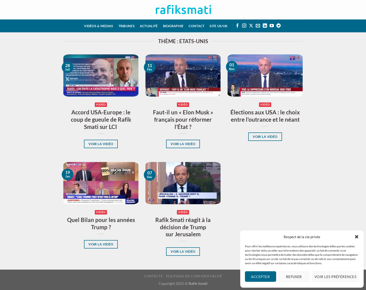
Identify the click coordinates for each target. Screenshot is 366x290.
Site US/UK (219, 26)
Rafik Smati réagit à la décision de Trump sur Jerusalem (183, 227)
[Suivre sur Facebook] (237, 25)
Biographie (173, 26)
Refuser (294, 277)
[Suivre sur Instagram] (244, 25)
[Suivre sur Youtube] (272, 25)
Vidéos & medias (98, 26)
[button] (356, 236)
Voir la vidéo (100, 144)
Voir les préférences (335, 277)
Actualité (149, 26)
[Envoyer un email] (258, 25)
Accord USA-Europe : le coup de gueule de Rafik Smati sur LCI (101, 119)
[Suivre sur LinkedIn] (265, 25)
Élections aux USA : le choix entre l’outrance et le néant (265, 116)
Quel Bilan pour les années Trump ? (101, 223)
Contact (196, 26)
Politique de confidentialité (194, 276)
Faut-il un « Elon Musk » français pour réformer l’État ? (183, 119)
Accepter (260, 277)
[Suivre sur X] (251, 25)
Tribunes (126, 26)
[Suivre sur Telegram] (278, 25)
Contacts (153, 276)
